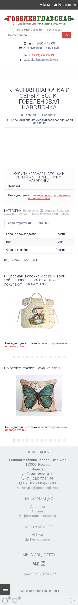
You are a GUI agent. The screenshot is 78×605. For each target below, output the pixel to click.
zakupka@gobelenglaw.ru (41, 59)
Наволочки (49, 115)
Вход (45, 4)
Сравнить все (37, 284)
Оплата (37, 511)
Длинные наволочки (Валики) (50, 214)
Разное (22, 214)
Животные (47, 210)
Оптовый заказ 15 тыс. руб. (41, 47)
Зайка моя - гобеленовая (46, 29)
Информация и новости (37, 516)
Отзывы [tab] (43, 223)
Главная (28, 115)
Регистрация (65, 4)
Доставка (37, 507)
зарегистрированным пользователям (49, 197)
